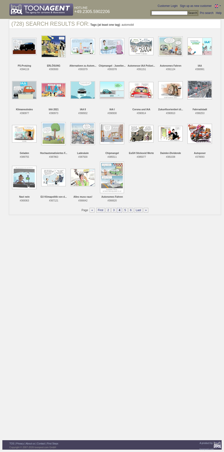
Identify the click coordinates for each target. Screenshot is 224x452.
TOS (11, 443)
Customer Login (168, 6)
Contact (41, 443)
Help (219, 13)
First (100, 210)
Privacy (20, 443)
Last (138, 210)
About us (30, 443)
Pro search (206, 13)
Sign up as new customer (196, 6)
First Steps (52, 443)
